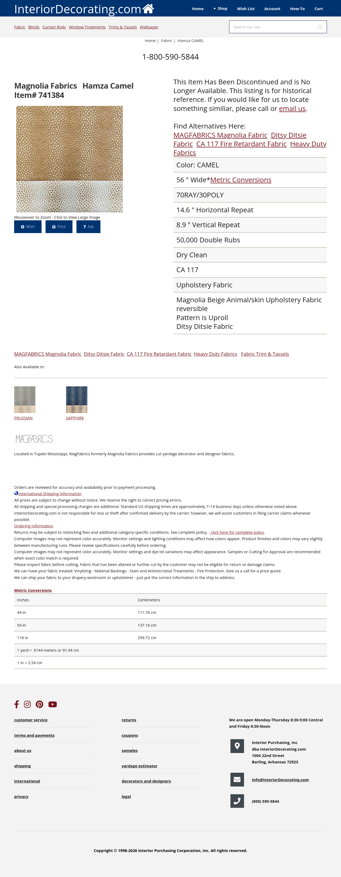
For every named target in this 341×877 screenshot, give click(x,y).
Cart (319, 8)
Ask (91, 226)
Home (198, 8)
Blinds (33, 27)
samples (130, 750)
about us (22, 750)
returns (129, 719)
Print (61, 226)
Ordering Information (33, 525)
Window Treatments (87, 27)
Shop (222, 8)
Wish (30, 226)
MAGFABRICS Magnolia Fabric (220, 135)
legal (126, 796)
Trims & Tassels (123, 27)
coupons (130, 735)
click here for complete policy (237, 532)
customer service (30, 719)
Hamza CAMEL (191, 40)
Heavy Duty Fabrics (215, 353)
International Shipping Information (47, 493)
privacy (21, 796)
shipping (22, 765)
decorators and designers (146, 781)
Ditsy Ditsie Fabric (104, 353)
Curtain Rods (54, 27)
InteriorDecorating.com (84, 8)
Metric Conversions (240, 179)
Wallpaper (149, 27)
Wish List (246, 8)
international (27, 781)
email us (292, 108)
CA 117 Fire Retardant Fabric (241, 143)
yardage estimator (140, 765)
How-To (297, 8)
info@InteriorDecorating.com (280, 779)
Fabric (19, 27)
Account (272, 8)
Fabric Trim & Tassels (265, 353)
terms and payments (34, 735)
